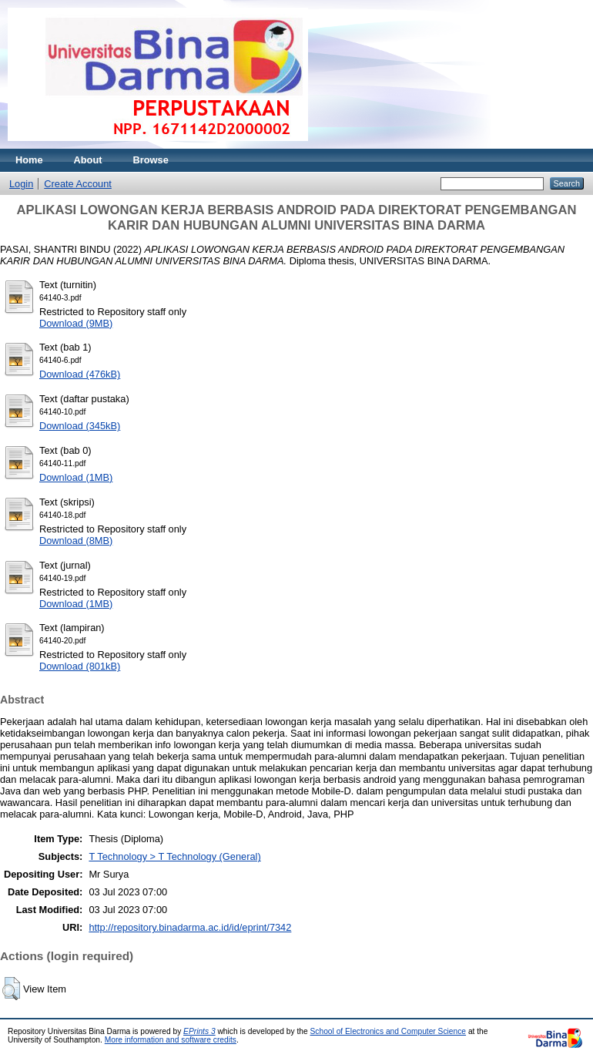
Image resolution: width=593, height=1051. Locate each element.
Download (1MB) (75, 477)
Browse (151, 160)
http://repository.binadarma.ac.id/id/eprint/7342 (190, 927)
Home (29, 160)
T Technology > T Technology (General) (174, 856)
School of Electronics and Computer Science (388, 1031)
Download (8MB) (75, 540)
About (88, 160)
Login (21, 184)
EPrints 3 (199, 1031)
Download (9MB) (75, 323)
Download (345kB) (79, 425)
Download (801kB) (79, 666)
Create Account (78, 184)
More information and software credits (170, 1040)
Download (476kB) (79, 374)
